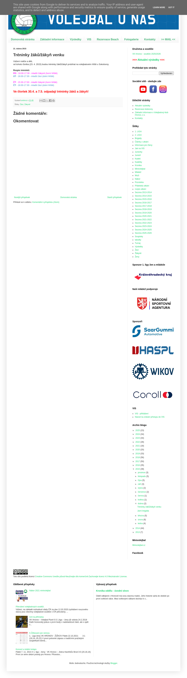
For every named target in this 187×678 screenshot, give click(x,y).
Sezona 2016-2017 (143, 203)
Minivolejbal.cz (138, 545)
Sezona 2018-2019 (143, 209)
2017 (138, 461)
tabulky (138, 240)
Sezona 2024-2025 (143, 230)
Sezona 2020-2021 (143, 216)
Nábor (137, 179)
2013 (138, 532)
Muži (137, 175)
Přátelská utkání (142, 186)
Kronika (138, 165)
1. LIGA (138, 131)
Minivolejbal (140, 169)
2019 (138, 453)
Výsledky (75, 39)
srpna (140, 488)
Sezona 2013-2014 (143, 192)
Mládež (138, 172)
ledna (140, 523)
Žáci (21, 104)
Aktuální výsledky (148, 59)
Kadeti (137, 159)
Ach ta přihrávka (36, 617)
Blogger (113, 663)
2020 (138, 449)
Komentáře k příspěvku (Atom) (45, 202)
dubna (141, 503)
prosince (142, 472)
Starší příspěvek (114, 197)
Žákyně (27, 104)
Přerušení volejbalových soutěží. (30, 607)
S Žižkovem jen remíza (39, 633)
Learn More (159, 7)
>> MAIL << (168, 39)
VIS (89, 39)
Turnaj (137, 243)
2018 (138, 457)
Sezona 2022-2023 (143, 223)
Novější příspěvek (22, 197)
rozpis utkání (140, 189)
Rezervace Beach (108, 39)
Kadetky (138, 162)
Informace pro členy (143, 145)
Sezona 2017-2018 (143, 206)
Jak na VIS (139, 148)
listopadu (142, 476)
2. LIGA (138, 135)
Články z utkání (141, 142)
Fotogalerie (131, 39)
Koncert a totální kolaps (26, 649)
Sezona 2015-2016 (143, 199)
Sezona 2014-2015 (143, 196)
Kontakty (149, 39)
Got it (171, 7)
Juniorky (138, 152)
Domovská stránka (22, 39)
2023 (138, 438)
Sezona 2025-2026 (143, 233)
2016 (138, 465)
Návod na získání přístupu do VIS (149, 417)
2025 (138, 430)
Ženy (137, 257)
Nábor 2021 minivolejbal (40, 590)
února (140, 519)
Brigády (138, 138)
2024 (138, 434)
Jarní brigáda (143, 511)
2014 (138, 528)
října (140, 480)
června (141, 496)
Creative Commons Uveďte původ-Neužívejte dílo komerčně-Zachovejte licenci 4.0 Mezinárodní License (81, 576)
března (141, 515)
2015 (138, 469)
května (141, 500)
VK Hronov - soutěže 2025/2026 (146, 54)
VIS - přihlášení (141, 413)
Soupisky (139, 236)
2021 (138, 446)
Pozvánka (139, 182)
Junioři (138, 155)
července (142, 492)
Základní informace (52, 39)
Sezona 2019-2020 (143, 213)
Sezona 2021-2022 (143, 219)
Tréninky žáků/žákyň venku (149, 507)
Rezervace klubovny (144, 109)
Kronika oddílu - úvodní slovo (112, 590)
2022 (138, 442)
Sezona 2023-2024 (143, 226)
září (140, 484)
